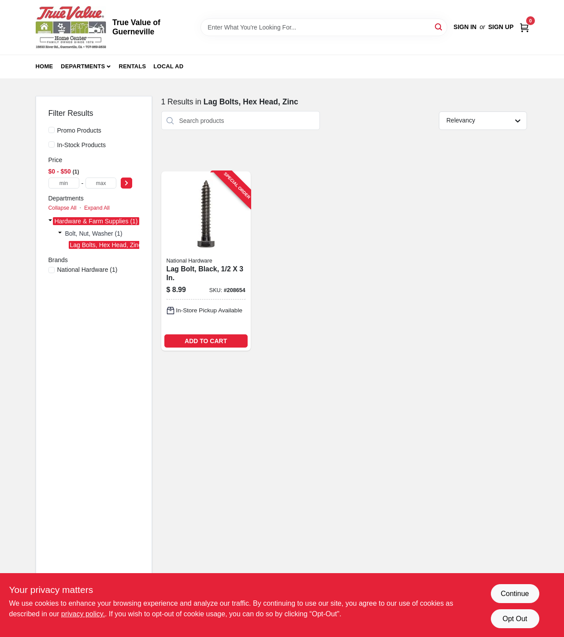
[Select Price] (126, 183)
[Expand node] (50, 221)
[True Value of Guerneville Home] (71, 27)
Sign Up (501, 26)
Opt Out (514, 618)
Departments (83, 66)
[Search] (439, 26)
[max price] (100, 183)
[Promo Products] (51, 130)
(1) (87, 269)
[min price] (63, 183)
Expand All (97, 208)
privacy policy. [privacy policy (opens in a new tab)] (83, 614)
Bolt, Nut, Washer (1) (93, 233)
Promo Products (79, 130)
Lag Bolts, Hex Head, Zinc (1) (110, 244)
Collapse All (62, 208)
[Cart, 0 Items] (524, 27)
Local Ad (168, 66)
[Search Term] (323, 27)
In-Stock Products (81, 144)
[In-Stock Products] (51, 144)
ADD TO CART (206, 340)
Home (44, 66)
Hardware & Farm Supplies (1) (95, 221)
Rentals (132, 66)
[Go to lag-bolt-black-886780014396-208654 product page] (206, 261)
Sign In (464, 26)
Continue (515, 593)
